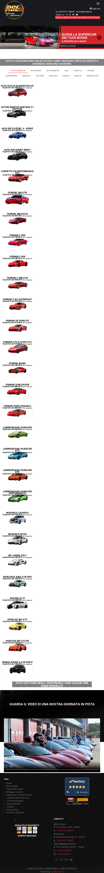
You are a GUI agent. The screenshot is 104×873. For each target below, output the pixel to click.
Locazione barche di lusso (16, 798)
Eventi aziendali (12, 803)
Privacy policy (11, 809)
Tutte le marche (17, 70)
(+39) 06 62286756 (65, 850)
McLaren (40, 76)
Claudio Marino (57, 871)
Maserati (26, 76)
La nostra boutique (13, 800)
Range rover (92, 76)
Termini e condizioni (14, 812)
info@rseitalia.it (85, 12)
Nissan (66, 76)
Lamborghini (11, 76)
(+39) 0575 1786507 (66, 12)
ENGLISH (96, 9)
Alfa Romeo (36, 70)
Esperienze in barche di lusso (18, 795)
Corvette (78, 70)
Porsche (78, 76)
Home (8, 783)
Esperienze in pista (13, 789)
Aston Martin (52, 70)
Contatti (9, 806)
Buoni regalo (11, 786)
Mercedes (53, 76)
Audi (66, 70)
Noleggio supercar (13, 792)
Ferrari (91, 70)
